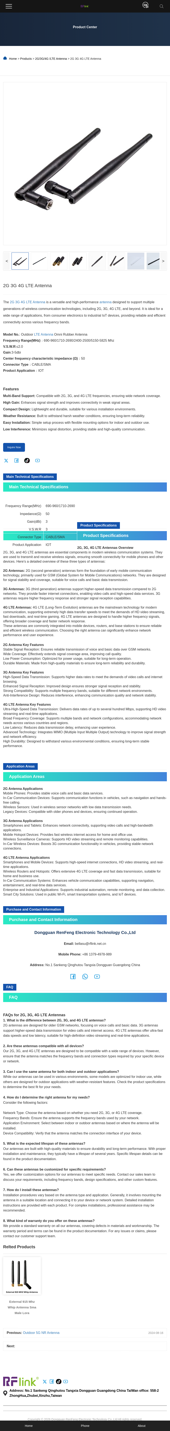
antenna (106, 302)
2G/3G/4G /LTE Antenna (51, 58)
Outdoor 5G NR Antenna (41, 1333)
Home (13, 58)
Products (26, 58)
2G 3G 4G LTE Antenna (27, 302)
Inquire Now (14, 447)
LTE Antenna (43, 334)
